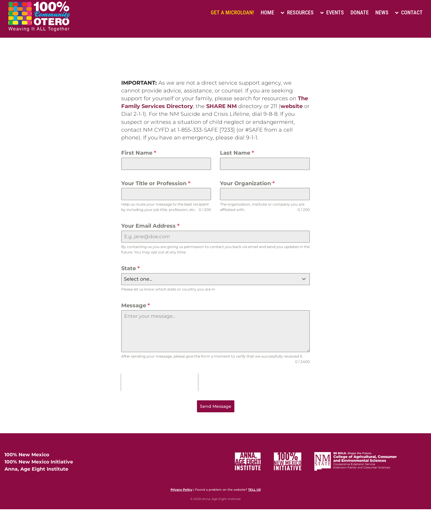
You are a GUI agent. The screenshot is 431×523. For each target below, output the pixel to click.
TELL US (254, 490)
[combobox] (215, 279)
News (381, 12)
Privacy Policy (181, 490)
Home (267, 12)
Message (135, 305)
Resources (297, 12)
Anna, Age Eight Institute (36, 469)
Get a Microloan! (232, 12)
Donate (359, 12)
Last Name (237, 153)
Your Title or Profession (155, 183)
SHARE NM (221, 106)
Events (332, 12)
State (130, 268)
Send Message (215, 406)
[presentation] (159, 382)
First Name (138, 153)
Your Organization (247, 183)
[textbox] (210, 279)
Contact (409, 12)
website (291, 106)
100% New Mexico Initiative (38, 462)
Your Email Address (150, 226)
